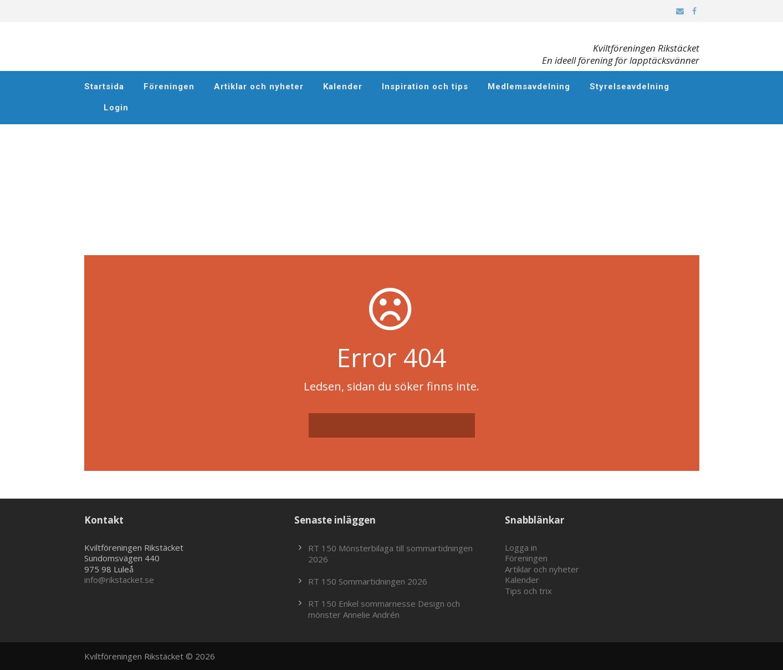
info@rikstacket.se (119, 579)
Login (116, 108)
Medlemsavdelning (529, 87)
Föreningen (169, 87)
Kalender (342, 87)
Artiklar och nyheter (259, 87)
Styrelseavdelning (629, 87)
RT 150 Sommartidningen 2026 (367, 581)
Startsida (104, 87)
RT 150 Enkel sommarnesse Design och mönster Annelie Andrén (384, 609)
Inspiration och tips (425, 87)
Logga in (521, 547)
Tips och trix (528, 590)
